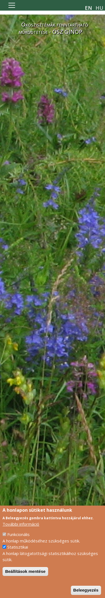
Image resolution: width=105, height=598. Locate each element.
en (88, 7)
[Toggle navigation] (11, 5)
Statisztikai (17, 551)
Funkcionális (18, 538)
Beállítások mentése (25, 575)
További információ (21, 528)
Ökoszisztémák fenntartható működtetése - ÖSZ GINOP (53, 28)
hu (99, 7)
